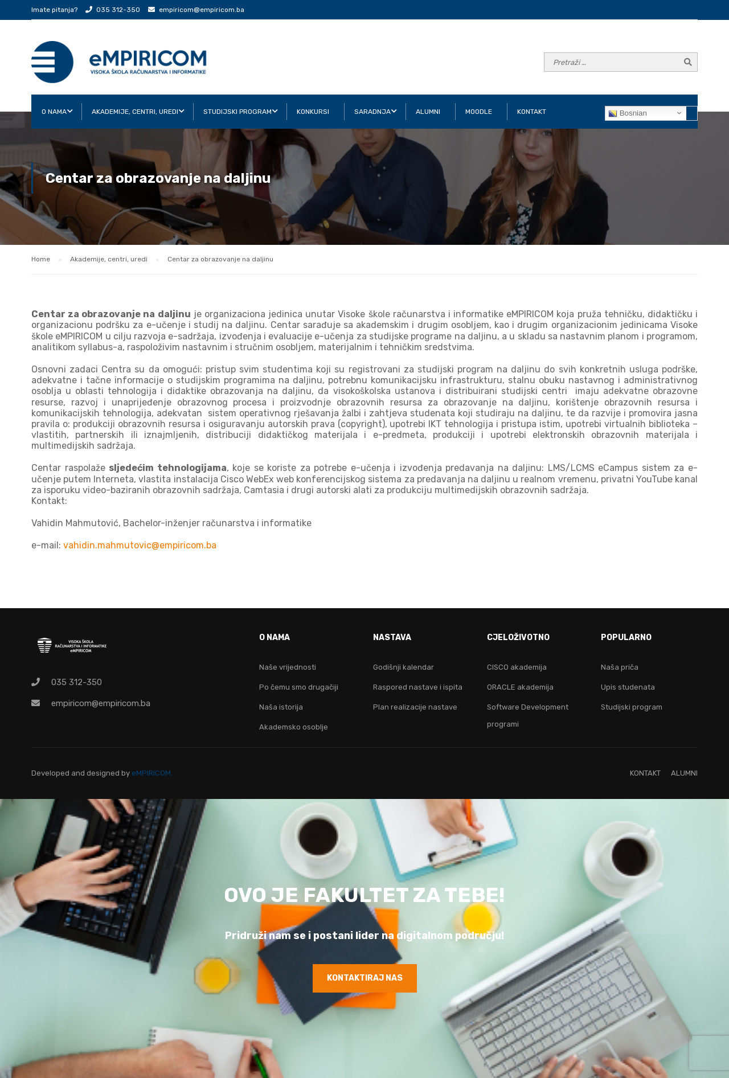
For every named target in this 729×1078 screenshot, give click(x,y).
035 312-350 (118, 10)
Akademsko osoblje (293, 727)
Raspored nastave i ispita (417, 687)
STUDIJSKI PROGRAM (237, 112)
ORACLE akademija (520, 687)
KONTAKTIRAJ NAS (365, 978)
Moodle (478, 112)
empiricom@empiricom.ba (201, 10)
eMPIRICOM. (152, 773)
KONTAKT (531, 112)
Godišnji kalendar (403, 667)
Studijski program (631, 707)
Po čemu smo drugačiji (298, 687)
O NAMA (54, 112)
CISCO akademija (517, 667)
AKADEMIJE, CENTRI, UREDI (135, 112)
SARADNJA (372, 112)
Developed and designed (76, 773)
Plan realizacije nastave (415, 707)
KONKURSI (313, 112)
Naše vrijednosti (287, 667)
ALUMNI (428, 112)
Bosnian (627, 113)
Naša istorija (281, 707)
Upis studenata (628, 687)
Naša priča (619, 667)
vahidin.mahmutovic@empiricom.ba (139, 545)
